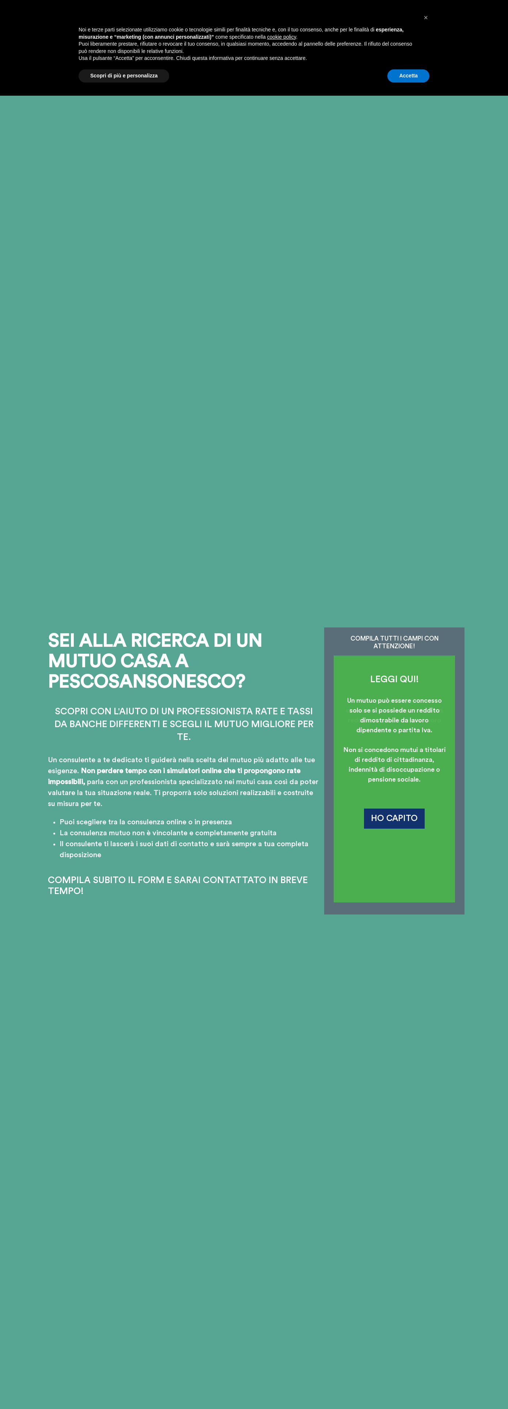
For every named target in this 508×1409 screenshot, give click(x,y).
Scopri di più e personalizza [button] (124, 1389)
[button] (426, 1331)
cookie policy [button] (281, 1350)
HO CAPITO (394, 818)
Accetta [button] (408, 1389)
